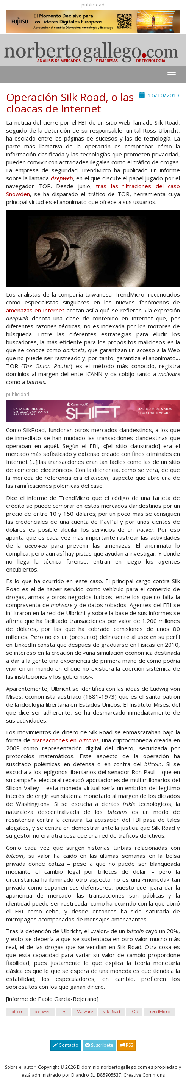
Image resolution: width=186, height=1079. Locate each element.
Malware (85, 1011)
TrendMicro (159, 1011)
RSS (126, 1045)
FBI (63, 1011)
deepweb (42, 1011)
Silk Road (111, 1011)
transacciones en (65, 740)
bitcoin (16, 1011)
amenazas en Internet (35, 310)
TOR (134, 1011)
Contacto (65, 1045)
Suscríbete (99, 1045)
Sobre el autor (20, 1067)
